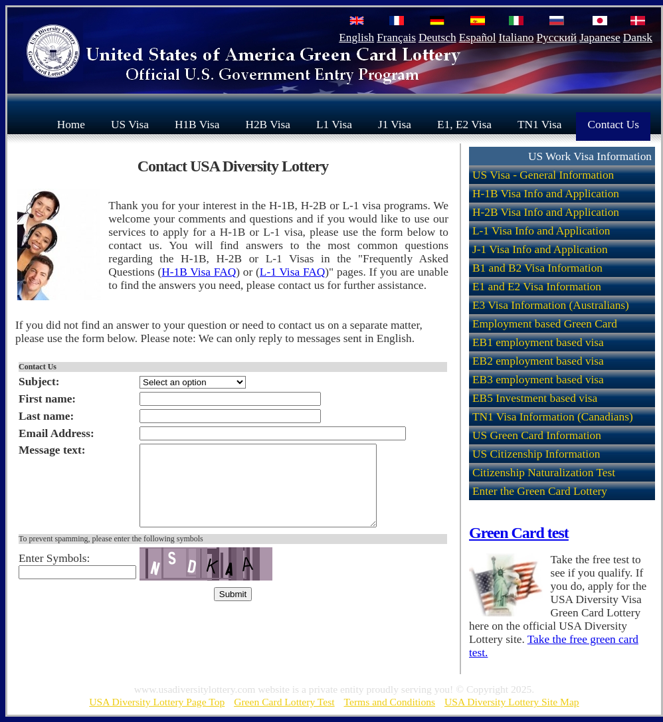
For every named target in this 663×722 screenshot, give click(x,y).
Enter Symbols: (54, 574)
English (356, 37)
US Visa (130, 124)
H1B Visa (197, 124)
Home (71, 124)
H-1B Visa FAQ (198, 272)
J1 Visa (394, 124)
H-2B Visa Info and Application (545, 212)
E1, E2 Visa (464, 124)
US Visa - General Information (543, 175)
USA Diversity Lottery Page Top (157, 701)
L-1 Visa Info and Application (541, 231)
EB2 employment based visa (538, 361)
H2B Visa (267, 124)
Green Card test (519, 532)
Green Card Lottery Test (284, 701)
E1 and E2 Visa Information (536, 286)
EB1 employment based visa (538, 342)
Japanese (599, 37)
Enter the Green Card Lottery (539, 491)
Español (477, 37)
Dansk (637, 37)
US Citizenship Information (536, 454)
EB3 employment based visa (538, 379)
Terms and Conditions (390, 701)
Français (396, 37)
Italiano (516, 37)
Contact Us (613, 124)
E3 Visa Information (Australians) (550, 305)
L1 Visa (334, 124)
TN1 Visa (540, 124)
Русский (556, 37)
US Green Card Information (536, 435)
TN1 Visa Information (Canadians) (552, 416)
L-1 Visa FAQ (292, 272)
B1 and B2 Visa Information (537, 268)
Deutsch (437, 37)
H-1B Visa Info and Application (545, 193)
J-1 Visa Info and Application (540, 249)
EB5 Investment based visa (534, 398)
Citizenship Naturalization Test (543, 472)
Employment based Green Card (544, 323)
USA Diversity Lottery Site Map (511, 701)
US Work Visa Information (590, 156)
